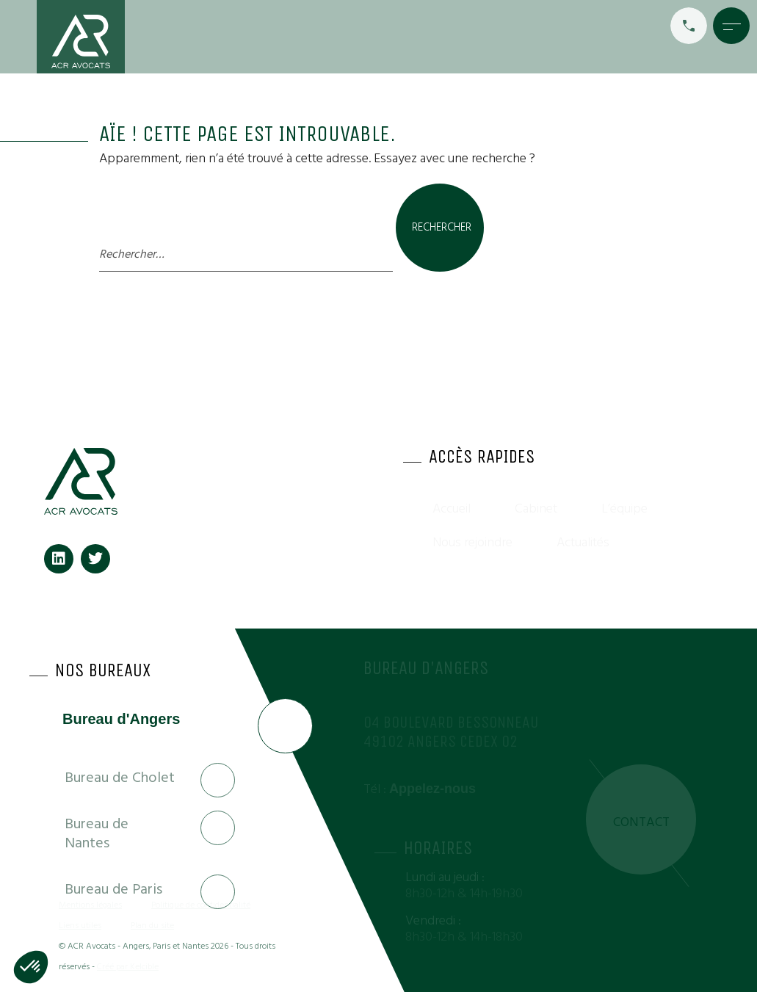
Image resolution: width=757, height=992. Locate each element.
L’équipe (624, 508)
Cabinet (536, 508)
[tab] (132, 728)
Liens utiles (80, 926)
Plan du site (152, 926)
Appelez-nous (432, 788)
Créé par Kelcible (128, 967)
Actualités (583, 542)
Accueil (451, 508)
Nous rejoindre (472, 542)
